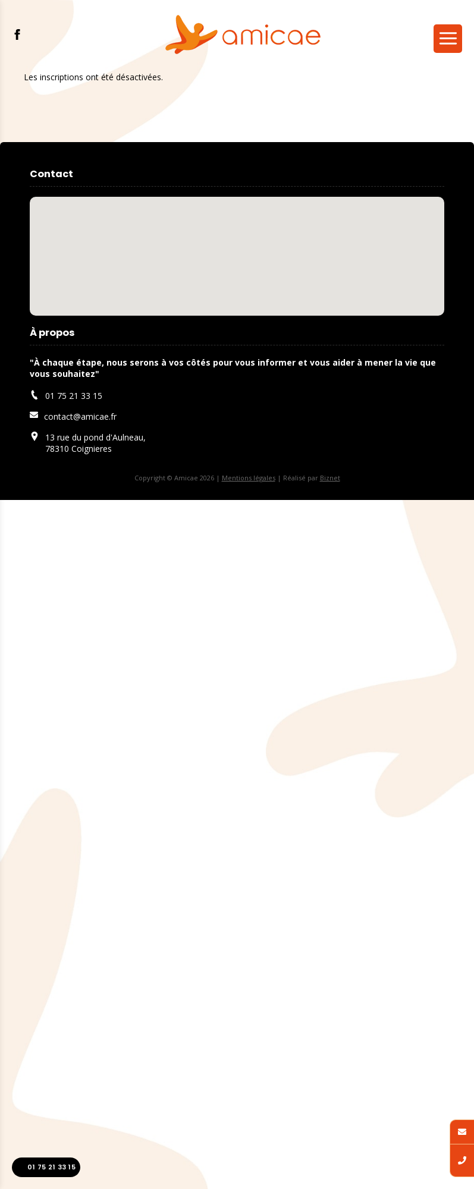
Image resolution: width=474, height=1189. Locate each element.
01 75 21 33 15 (46, 1167)
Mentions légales (248, 477)
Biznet (330, 477)
